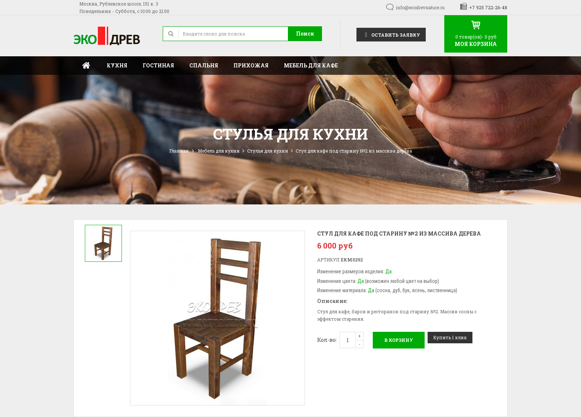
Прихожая (251, 65)
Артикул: (328, 260)
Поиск (305, 33)
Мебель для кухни (219, 151)
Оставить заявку (391, 34)
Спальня (203, 65)
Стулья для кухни (267, 151)
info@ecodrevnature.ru (420, 7)
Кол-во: (327, 339)
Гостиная (158, 65)
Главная (86, 65)
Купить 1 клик (450, 337)
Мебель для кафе (311, 65)
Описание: (332, 300)
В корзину (398, 340)
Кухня (117, 65)
